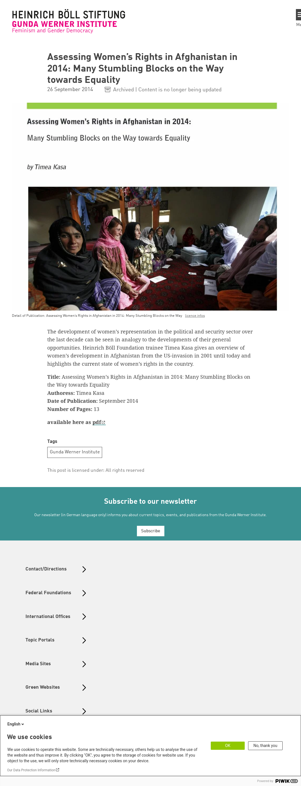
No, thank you (265, 745)
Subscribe (150, 531)
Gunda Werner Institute (75, 452)
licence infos (195, 316)
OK (227, 745)
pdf (97, 422)
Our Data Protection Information (31, 770)
